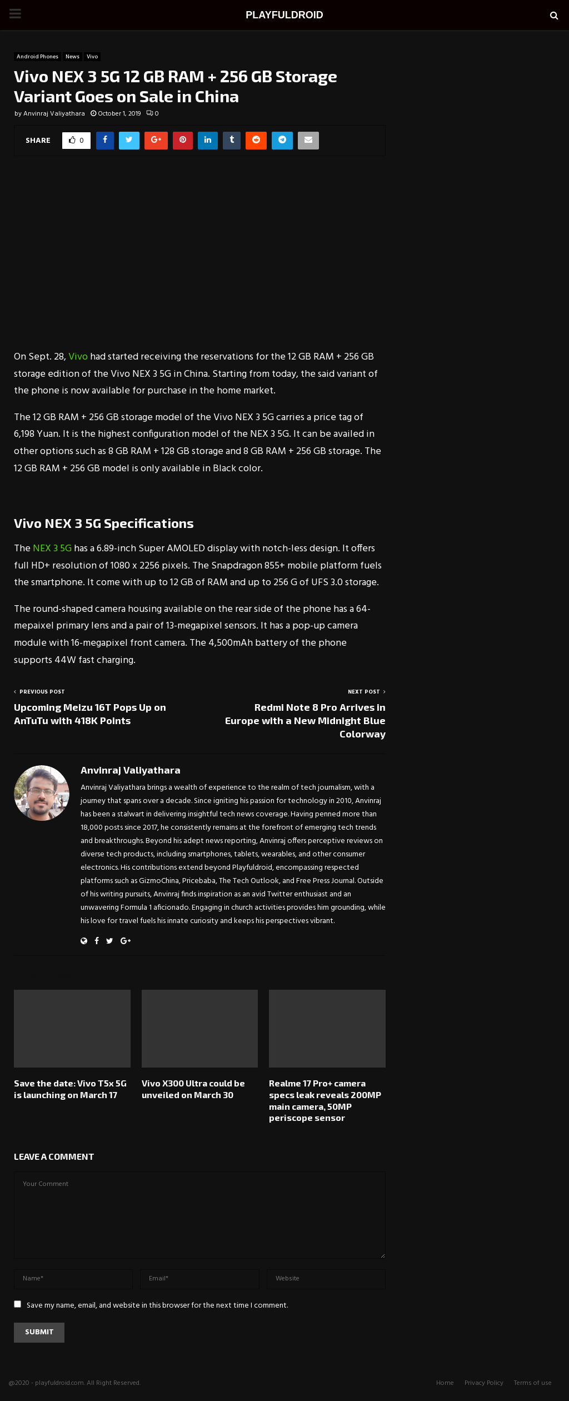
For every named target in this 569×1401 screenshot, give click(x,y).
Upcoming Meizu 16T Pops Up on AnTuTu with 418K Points (90, 713)
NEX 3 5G (53, 549)
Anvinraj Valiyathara (54, 113)
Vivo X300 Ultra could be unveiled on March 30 (193, 1089)
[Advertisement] (200, 260)
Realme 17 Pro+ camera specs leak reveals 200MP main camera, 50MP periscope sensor (325, 1100)
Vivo (92, 56)
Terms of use (533, 1383)
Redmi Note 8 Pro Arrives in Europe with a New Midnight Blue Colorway (305, 720)
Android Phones (37, 56)
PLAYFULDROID (284, 15)
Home (445, 1383)
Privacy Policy (484, 1383)
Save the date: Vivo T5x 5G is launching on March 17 (70, 1089)
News (72, 56)
